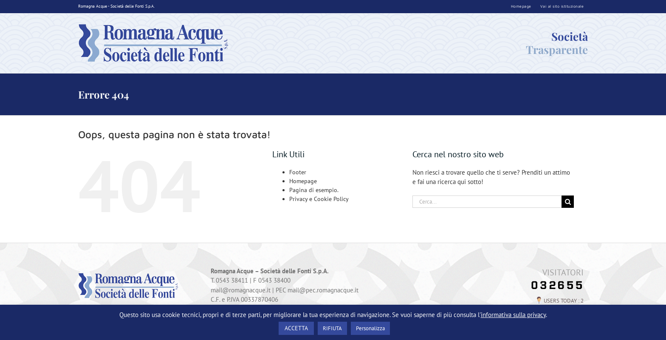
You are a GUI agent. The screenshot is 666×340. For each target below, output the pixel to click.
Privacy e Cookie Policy (319, 199)
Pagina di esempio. (314, 190)
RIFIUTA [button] (332, 328)
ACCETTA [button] (296, 328)
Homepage (303, 181)
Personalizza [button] (370, 328)
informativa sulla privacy (513, 315)
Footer (297, 172)
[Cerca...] (487, 202)
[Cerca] (568, 202)
